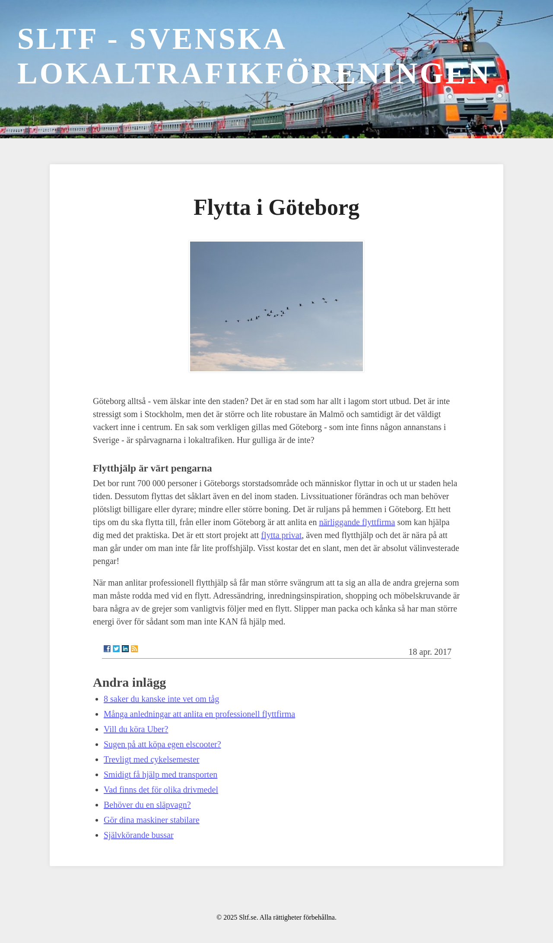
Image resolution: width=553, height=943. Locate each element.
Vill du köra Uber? (136, 729)
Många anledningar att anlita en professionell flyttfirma (199, 714)
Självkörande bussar (139, 835)
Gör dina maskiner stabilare (152, 820)
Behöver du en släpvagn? (147, 804)
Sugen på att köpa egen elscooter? (162, 744)
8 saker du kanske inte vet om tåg (161, 699)
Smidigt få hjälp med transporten (160, 774)
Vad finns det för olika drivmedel (161, 789)
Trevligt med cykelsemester (151, 759)
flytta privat (281, 535)
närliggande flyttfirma (357, 522)
